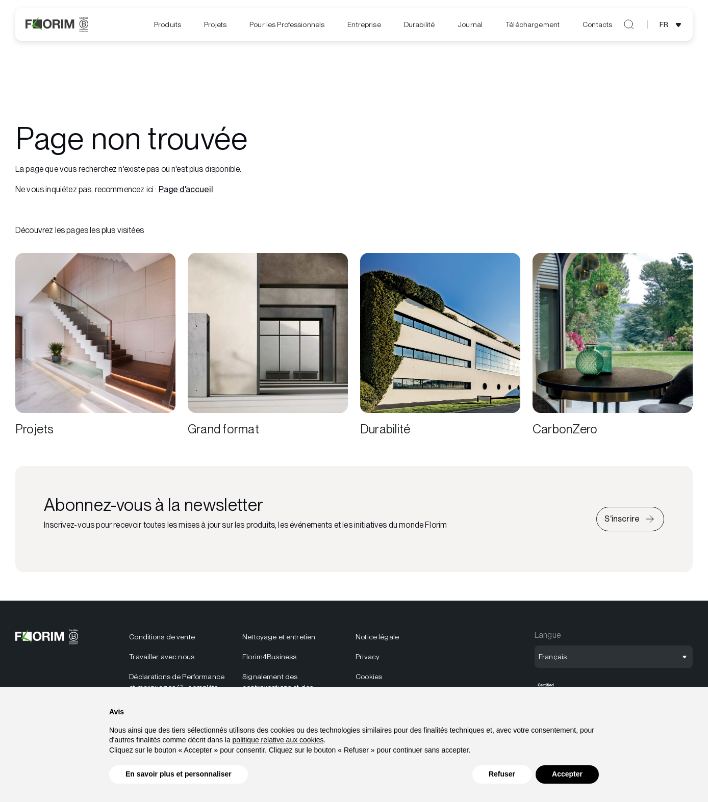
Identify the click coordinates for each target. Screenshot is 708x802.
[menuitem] (167, 24)
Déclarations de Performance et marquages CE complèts (176, 681)
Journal (470, 24)
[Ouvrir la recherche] (629, 24)
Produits (167, 24)
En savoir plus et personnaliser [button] (178, 774)
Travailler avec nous (161, 657)
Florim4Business (269, 657)
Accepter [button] (567, 774)
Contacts (597, 24)
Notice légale (377, 637)
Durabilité (419, 24)
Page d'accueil (186, 189)
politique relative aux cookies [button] (278, 740)
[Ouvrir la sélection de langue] (672, 24)
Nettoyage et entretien (278, 637)
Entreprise (364, 24)
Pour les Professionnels (286, 24)
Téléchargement (532, 24)
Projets (215, 24)
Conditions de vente (162, 637)
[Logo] (56, 24)
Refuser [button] (502, 774)
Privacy (368, 657)
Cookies (369, 676)
